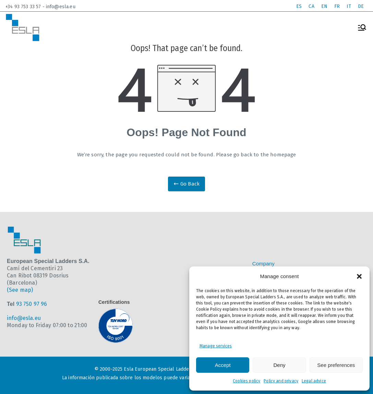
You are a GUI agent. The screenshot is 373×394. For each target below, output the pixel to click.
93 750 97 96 (31, 304)
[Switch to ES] (299, 6)
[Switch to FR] (337, 6)
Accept (223, 365)
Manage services (216, 346)
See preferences (336, 365)
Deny (279, 365)
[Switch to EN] (324, 6)
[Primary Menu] (362, 27)
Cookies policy (246, 381)
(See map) (20, 290)
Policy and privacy (281, 381)
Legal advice (314, 381)
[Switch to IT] (348, 6)
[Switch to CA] (311, 6)
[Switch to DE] (360, 6)
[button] (359, 276)
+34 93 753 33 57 (23, 7)
